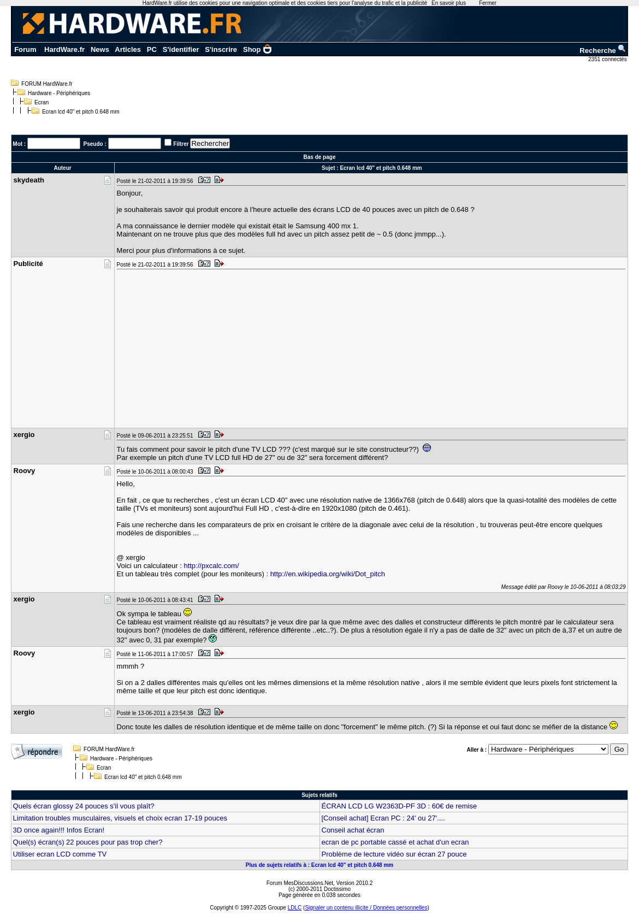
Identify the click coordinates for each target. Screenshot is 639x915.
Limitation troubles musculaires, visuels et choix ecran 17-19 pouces (120, 818)
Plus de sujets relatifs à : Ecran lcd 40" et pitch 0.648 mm (319, 865)
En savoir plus (448, 3)
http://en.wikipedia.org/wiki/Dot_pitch (327, 574)
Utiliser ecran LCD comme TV (60, 854)
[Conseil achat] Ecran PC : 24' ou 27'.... (383, 818)
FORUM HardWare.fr (47, 84)
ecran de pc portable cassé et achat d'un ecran (395, 842)
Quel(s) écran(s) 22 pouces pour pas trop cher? (88, 842)
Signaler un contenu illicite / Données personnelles (366, 908)
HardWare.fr (64, 49)
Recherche (602, 50)
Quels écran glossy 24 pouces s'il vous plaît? (84, 806)
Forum (25, 49)
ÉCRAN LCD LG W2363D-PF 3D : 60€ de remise (399, 806)
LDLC (295, 908)
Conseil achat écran (353, 830)
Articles (128, 49)
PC (152, 49)
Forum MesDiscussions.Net (300, 883)
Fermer (487, 3)
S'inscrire (221, 49)
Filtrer (180, 144)
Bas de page (320, 157)
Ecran (41, 102)
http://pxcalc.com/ (211, 566)
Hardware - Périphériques (59, 93)
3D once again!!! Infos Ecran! (59, 830)
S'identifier (181, 49)
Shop (258, 49)
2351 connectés (608, 59)
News (100, 49)
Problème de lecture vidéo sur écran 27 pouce (394, 854)
